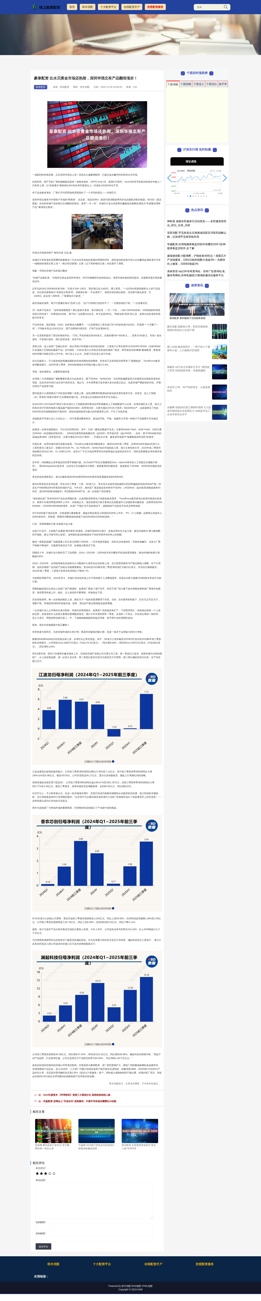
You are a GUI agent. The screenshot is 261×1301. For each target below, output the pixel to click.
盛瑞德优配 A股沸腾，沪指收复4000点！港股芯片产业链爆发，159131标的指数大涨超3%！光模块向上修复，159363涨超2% (196, 259)
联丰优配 (87, 7)
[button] (169, 178)
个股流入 (198, 84)
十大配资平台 (108, 7)
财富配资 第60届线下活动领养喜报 (187, 318)
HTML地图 (146, 1286)
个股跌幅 (185, 84)
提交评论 (43, 1246)
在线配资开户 (132, 7)
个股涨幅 (172, 84)
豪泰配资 (40, 87)
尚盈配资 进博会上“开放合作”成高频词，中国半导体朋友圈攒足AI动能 (79, 1101)
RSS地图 (136, 1286)
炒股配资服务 (155, 7)
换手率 (223, 84)
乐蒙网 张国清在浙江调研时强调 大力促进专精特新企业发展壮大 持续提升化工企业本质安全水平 (189, 411)
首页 (72, 7)
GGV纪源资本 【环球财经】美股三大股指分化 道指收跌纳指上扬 (76, 1095)
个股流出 (211, 84)
